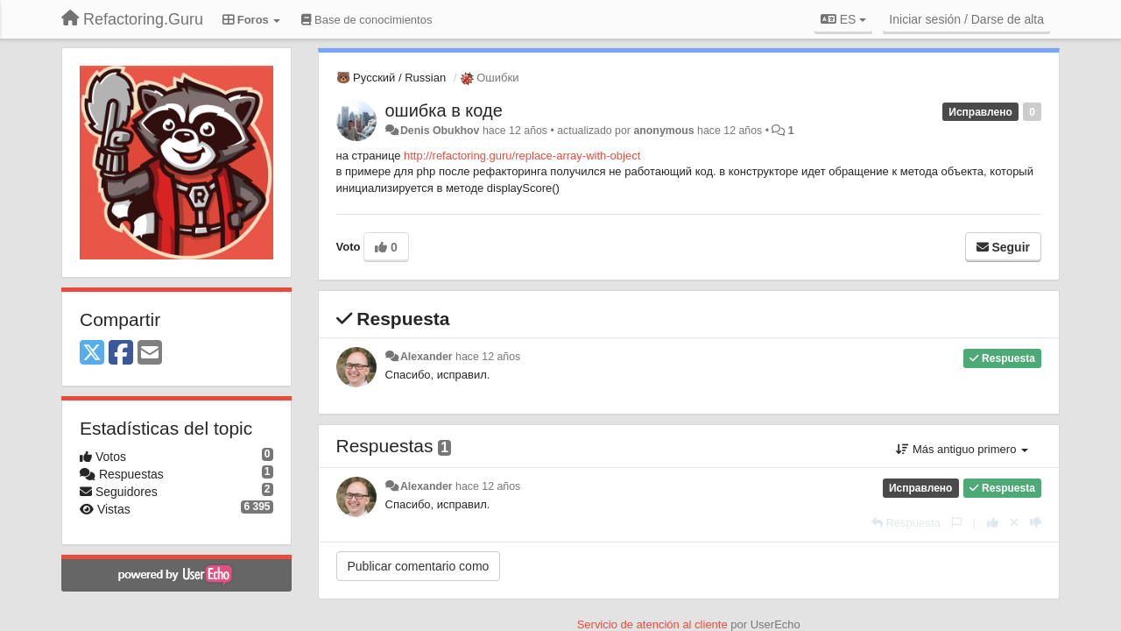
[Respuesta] (906, 522)
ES (843, 19)
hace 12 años (487, 357)
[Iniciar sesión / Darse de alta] (966, 19)
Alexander (426, 357)
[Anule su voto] (1014, 522)
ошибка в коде (444, 110)
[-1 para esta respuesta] (1035, 522)
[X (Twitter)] (92, 353)
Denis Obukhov (440, 130)
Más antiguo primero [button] (962, 449)
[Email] (149, 353)
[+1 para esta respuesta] (992, 522)
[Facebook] (121, 353)
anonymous (663, 130)
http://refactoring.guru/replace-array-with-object (522, 155)
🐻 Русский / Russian (391, 77)
